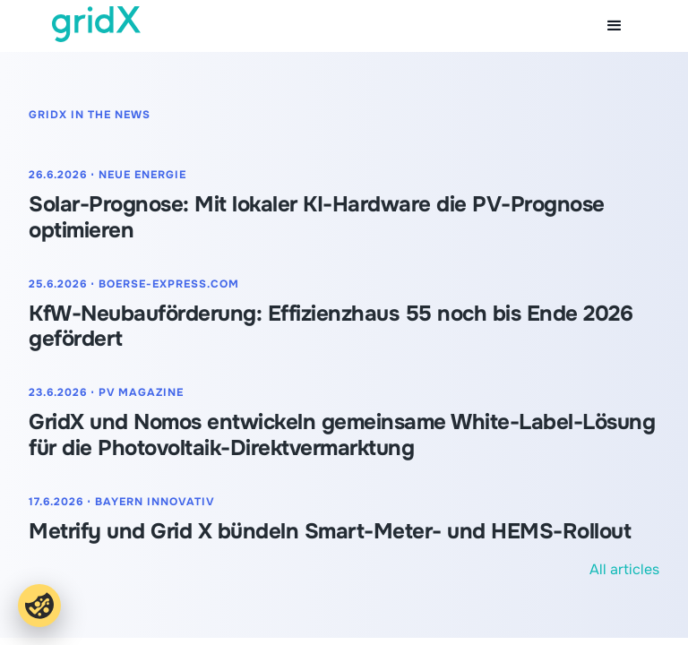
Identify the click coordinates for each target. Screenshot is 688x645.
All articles (624, 569)
